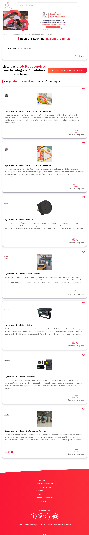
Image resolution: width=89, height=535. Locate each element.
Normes (39, 491)
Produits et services (19, 34)
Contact (39, 494)
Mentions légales (32, 524)
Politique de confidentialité (59, 524)
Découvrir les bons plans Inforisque (67, 70)
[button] (5, 20)
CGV (43, 524)
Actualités (40, 480)
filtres (79, 56)
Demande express (76, 132)
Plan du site (41, 501)
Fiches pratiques (43, 487)
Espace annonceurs (44, 498)
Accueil (5, 34)
